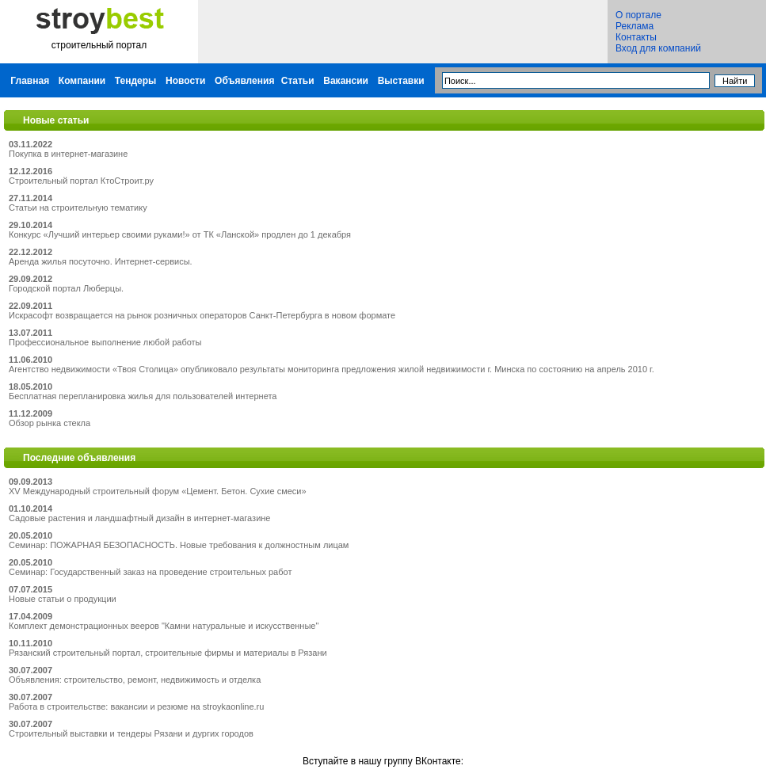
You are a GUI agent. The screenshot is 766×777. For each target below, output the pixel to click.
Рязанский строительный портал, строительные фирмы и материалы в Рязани (168, 652)
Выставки (401, 80)
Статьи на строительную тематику (78, 207)
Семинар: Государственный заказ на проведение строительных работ (150, 572)
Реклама (634, 26)
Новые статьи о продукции (62, 599)
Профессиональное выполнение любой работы (105, 342)
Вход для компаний (658, 48)
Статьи (297, 80)
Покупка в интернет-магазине (68, 153)
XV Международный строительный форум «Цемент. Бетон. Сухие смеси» (158, 491)
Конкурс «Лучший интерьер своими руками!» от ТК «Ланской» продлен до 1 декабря (180, 234)
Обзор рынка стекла (49, 423)
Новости (185, 80)
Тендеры (136, 80)
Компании (82, 80)
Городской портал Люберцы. (66, 288)
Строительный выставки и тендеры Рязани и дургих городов (131, 733)
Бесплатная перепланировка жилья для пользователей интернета (142, 396)
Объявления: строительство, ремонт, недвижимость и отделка (135, 679)
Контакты (636, 37)
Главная (29, 80)
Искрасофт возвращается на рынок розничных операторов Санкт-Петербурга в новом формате (202, 315)
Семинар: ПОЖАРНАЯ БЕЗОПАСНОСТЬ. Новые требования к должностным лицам (179, 545)
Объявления (244, 80)
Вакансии (345, 80)
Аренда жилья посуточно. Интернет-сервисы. (100, 261)
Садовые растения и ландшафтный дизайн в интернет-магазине (139, 518)
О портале (638, 15)
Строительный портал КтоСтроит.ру (81, 180)
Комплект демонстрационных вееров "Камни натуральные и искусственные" (163, 625)
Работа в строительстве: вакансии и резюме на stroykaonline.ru (136, 706)
